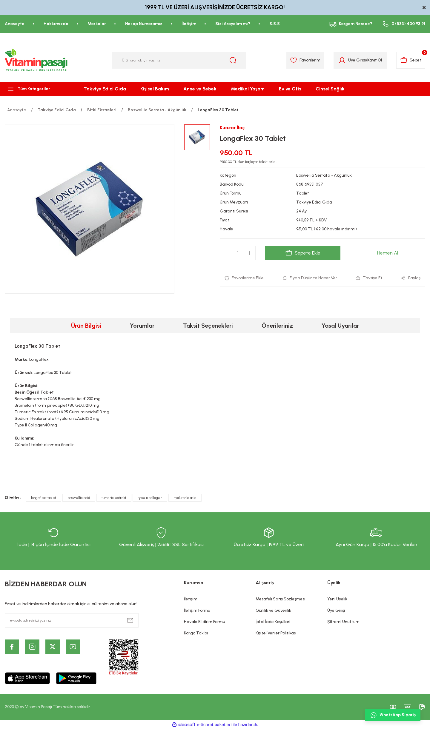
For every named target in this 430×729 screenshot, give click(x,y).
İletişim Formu (197, 610)
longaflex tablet (43, 498)
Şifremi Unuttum (343, 621)
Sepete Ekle (302, 253)
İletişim (190, 599)
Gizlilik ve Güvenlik (273, 610)
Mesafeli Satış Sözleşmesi (280, 599)
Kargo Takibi (196, 633)
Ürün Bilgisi (86, 325)
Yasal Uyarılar (340, 325)
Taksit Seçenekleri (208, 325)
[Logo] (36, 60)
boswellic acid (78, 498)
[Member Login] (342, 60)
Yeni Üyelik (337, 599)
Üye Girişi (336, 610)
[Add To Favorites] (244, 278)
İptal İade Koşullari (273, 621)
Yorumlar (142, 325)
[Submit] (130, 620)
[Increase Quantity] (249, 253)
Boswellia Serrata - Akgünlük (324, 175)
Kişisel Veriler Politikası (276, 633)
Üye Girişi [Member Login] (357, 60)
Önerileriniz (277, 325)
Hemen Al (387, 253)
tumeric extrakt (114, 498)
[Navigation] (36, 89)
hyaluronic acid (184, 498)
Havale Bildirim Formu (204, 621)
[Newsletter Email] (72, 620)
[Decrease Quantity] (226, 253)
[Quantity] (237, 253)
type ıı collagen (150, 498)
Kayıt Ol (374, 60)
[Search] (179, 60)
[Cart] (410, 60)
